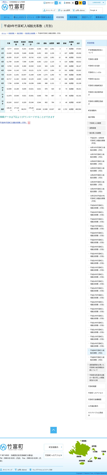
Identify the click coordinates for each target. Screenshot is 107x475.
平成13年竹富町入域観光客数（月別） (97, 324)
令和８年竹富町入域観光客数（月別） (97, 148)
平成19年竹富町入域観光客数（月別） (97, 282)
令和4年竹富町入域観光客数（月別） (97, 176)
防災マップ (86, 17)
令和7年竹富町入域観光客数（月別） (97, 155)
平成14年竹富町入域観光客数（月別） (97, 317)
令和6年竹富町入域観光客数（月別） (97, 162)
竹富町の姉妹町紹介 (95, 85)
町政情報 (60, 17)
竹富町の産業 (93, 59)
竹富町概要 (92, 386)
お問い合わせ (80, 10)
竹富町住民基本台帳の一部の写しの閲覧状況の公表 (97, 377)
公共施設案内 (93, 406)
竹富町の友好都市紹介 (95, 93)
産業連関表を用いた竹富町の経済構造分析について (97, 367)
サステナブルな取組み (95, 414)
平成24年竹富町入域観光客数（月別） (97, 248)
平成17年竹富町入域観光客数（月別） (97, 296)
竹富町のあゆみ (94, 79)
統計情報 (91, 117)
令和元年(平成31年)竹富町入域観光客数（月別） (97, 198)
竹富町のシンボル (94, 72)
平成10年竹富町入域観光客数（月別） (97, 344)
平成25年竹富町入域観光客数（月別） (97, 241)
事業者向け (100, 17)
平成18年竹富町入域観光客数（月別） (97, 289)
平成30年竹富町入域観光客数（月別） (97, 206)
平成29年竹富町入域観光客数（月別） (97, 213)
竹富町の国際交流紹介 (95, 102)
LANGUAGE (97, 2)
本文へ (5, 2)
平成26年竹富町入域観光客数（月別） (97, 234)
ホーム (6, 17)
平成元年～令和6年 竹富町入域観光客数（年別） (98, 140)
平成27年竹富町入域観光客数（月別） (97, 227)
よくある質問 (65, 10)
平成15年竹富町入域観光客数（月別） (97, 310)
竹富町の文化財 (94, 66)
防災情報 (73, 17)
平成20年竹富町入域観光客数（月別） (97, 275)
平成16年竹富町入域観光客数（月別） (97, 303)
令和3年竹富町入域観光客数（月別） (97, 183)
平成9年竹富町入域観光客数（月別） (13, 122)
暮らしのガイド (20, 17)
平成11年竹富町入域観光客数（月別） (97, 338)
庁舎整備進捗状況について (95, 51)
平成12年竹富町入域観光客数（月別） (97, 331)
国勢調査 (93, 128)
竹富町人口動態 (95, 123)
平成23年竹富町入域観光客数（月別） (97, 255)
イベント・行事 (33, 17)
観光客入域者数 (95, 133)
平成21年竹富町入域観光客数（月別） (97, 268)
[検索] (93, 10)
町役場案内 (92, 110)
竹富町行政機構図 (94, 399)
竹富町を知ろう (46, 17)
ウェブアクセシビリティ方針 (42, 470)
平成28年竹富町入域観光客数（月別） (97, 220)
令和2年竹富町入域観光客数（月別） (97, 190)
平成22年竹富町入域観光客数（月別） (97, 262)
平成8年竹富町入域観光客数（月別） (97, 358)
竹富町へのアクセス (95, 393)
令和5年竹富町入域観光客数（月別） (97, 169)
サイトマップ (50, 10)
